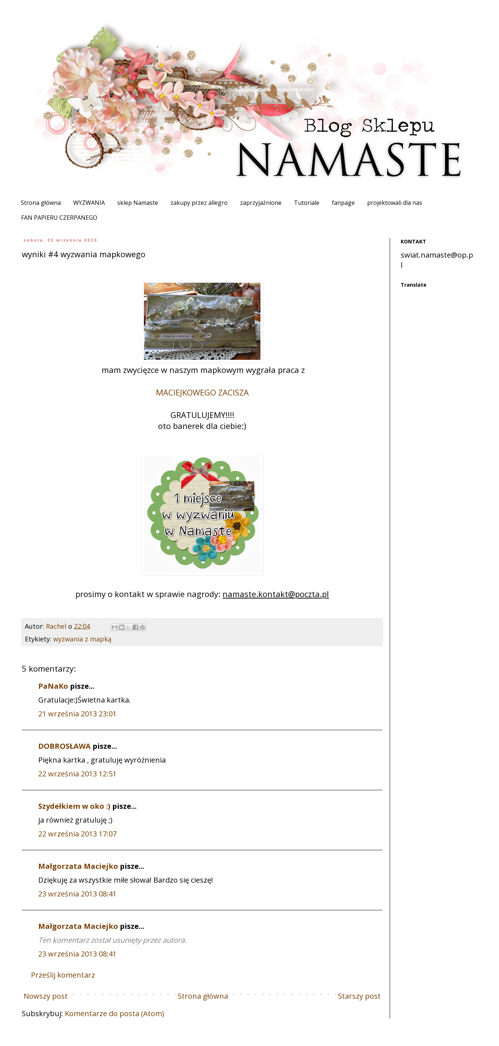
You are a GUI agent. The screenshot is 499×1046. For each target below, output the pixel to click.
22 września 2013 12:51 (77, 774)
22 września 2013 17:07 (77, 834)
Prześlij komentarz (63, 975)
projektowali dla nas (394, 203)
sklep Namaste (137, 203)
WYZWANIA (89, 203)
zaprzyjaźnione (261, 203)
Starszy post (359, 996)
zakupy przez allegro (199, 203)
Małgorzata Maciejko (78, 866)
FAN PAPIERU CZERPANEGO (59, 218)
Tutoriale (306, 203)
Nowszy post (46, 996)
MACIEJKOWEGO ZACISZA (202, 392)
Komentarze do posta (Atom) (114, 1013)
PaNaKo (53, 686)
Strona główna (41, 203)
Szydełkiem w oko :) (74, 806)
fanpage (343, 203)
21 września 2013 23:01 (77, 714)
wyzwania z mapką (82, 639)
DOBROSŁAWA (64, 746)
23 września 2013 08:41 (77, 894)
